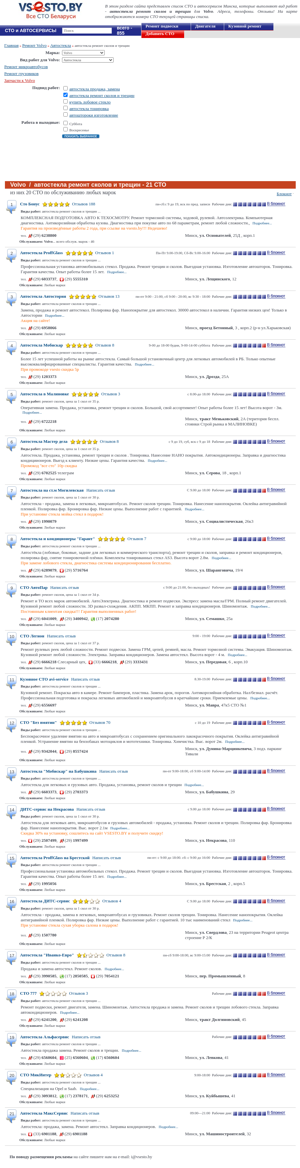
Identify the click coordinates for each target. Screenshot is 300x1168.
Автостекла (60, 45)
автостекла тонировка (89, 108)
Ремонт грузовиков (21, 73)
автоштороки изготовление (93, 115)
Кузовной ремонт (245, 26)
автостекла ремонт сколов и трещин (101, 95)
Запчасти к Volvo (19, 80)
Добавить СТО (160, 33)
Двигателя (205, 26)
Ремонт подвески (162, 26)
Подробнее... (262, 223)
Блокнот (284, 193)
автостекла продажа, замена (94, 88)
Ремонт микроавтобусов (26, 66)
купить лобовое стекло (90, 102)
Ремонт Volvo (34, 45)
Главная (11, 45)
